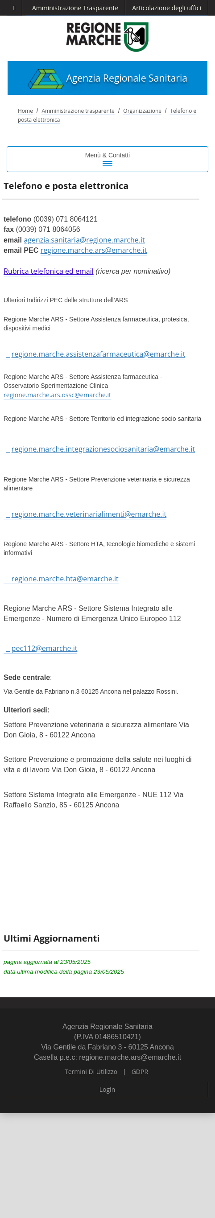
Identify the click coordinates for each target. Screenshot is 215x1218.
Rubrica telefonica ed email (49, 271)
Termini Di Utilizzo (91, 1071)
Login (107, 1089)
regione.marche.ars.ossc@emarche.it (57, 395)
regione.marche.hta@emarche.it (65, 579)
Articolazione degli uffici (166, 8)
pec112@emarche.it (45, 648)
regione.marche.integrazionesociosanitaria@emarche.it (103, 449)
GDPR (140, 1071)
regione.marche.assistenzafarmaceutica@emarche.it (99, 354)
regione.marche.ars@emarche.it (94, 250)
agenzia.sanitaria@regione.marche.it (84, 240)
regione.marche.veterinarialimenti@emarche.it (89, 514)
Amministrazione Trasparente (75, 8)
